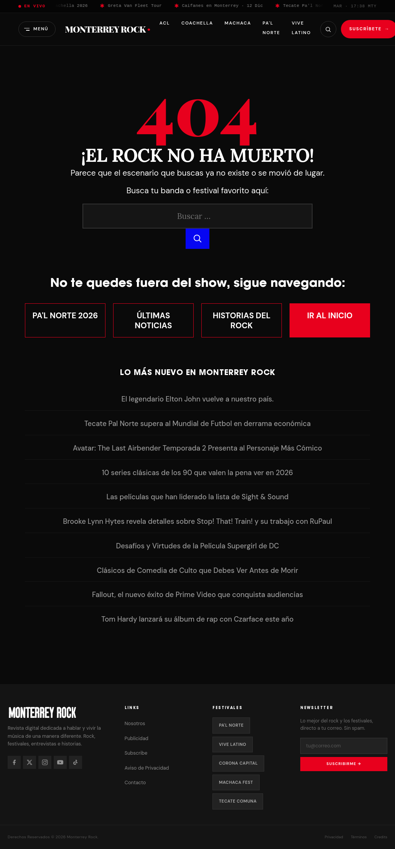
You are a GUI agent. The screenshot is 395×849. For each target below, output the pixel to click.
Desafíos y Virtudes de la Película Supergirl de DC (197, 546)
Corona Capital (238, 763)
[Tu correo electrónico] (343, 746)
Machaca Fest (236, 782)
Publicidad (136, 738)
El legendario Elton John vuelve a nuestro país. (198, 399)
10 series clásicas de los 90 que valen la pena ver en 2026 (197, 472)
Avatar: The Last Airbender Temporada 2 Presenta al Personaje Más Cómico (197, 448)
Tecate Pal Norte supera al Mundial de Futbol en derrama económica (197, 423)
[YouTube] (60, 762)
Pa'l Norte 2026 (65, 315)
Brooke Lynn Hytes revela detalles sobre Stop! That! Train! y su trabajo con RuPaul (197, 521)
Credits (380, 836)
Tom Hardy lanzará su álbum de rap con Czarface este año (197, 619)
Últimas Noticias (153, 320)
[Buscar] (328, 29)
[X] (29, 762)
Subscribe (136, 753)
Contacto (135, 782)
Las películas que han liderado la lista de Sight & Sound (197, 497)
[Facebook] (14, 762)
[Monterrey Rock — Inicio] (58, 712)
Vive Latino (232, 744)
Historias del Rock (242, 320)
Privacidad (334, 836)
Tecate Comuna (238, 801)
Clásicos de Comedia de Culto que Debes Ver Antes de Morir (197, 570)
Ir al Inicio (330, 315)
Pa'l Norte (231, 725)
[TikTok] (75, 762)
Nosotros (135, 723)
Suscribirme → (343, 763)
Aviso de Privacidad (147, 768)
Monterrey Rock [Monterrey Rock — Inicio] (107, 29)
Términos (359, 836)
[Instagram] (44, 762)
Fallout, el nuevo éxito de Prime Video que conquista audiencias (197, 594)
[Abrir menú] (37, 28)
